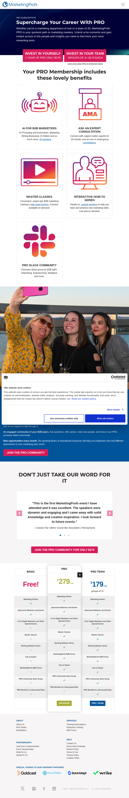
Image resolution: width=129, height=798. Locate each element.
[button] (19, 513)
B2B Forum (72, 730)
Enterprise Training (75, 727)
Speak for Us (22, 755)
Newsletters (21, 730)
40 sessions (45, 139)
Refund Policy (73, 749)
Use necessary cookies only (64, 418)
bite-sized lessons (40, 204)
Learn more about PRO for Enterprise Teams (85, 64)
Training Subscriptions (76, 724)
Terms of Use (72, 752)
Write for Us (21, 752)
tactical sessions (89, 204)
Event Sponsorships (25, 749)
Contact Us (71, 743)
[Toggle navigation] (123, 4)
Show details (113, 409)
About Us (20, 724)
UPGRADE (64, 703)
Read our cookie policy (84, 399)
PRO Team (97, 703)
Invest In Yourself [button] (43, 55)
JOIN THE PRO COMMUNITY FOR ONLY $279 (64, 549)
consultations (89, 143)
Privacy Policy (73, 755)
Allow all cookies (105, 418)
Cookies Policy (73, 758)
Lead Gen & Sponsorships (27, 746)
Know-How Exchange (76, 746)
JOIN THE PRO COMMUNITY (62, 452)
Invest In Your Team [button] (85, 55)
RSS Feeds (21, 727)
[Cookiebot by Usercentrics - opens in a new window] (113, 377)
